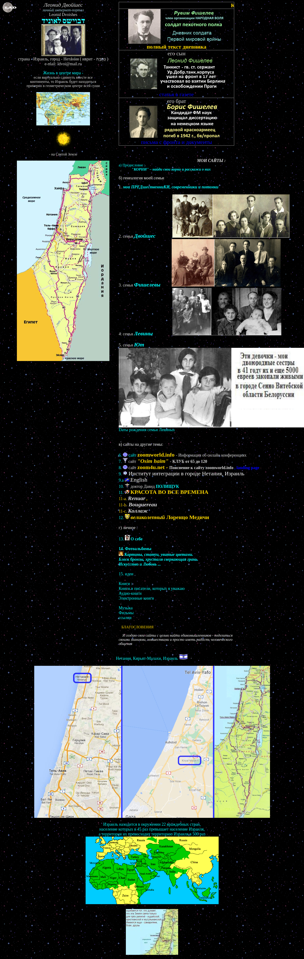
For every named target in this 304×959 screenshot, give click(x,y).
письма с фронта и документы (176, 139)
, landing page (246, 467)
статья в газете (176, 92)
